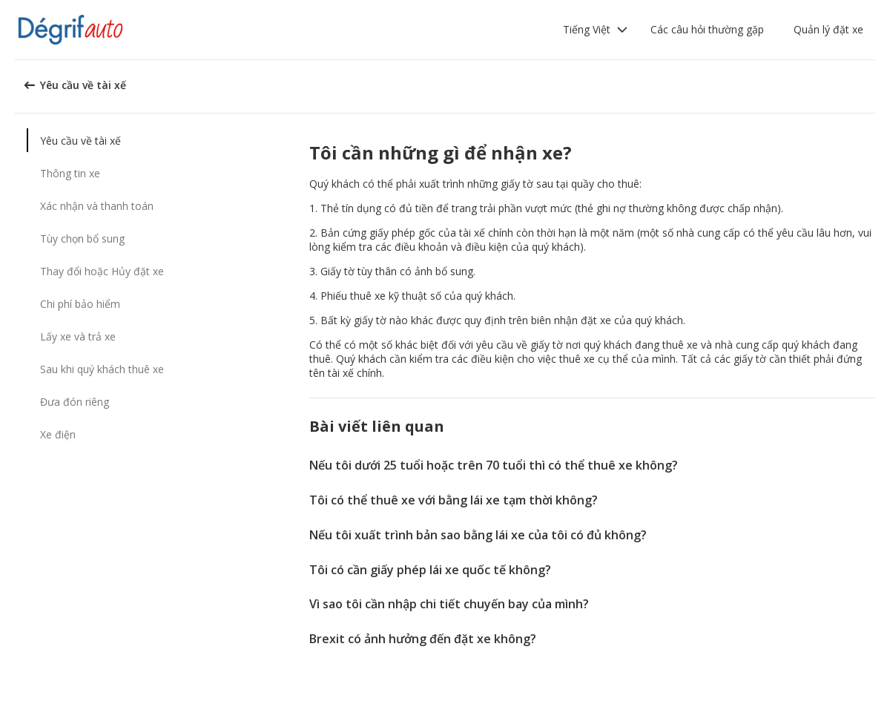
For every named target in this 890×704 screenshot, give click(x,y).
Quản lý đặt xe (828, 29)
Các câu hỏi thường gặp (707, 29)
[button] (596, 30)
